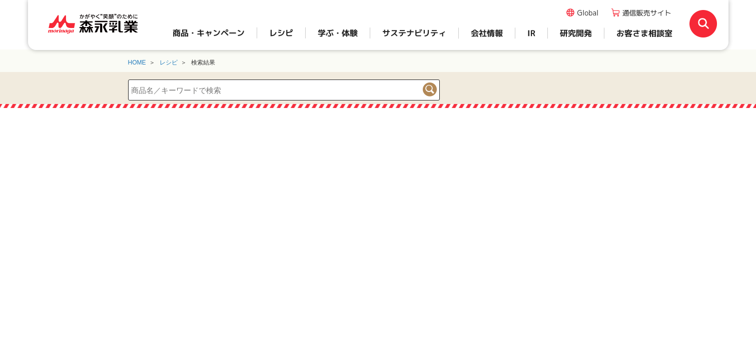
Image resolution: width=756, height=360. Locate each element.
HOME (137, 62)
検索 (429, 89)
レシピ (169, 62)
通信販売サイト (646, 13)
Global (588, 13)
